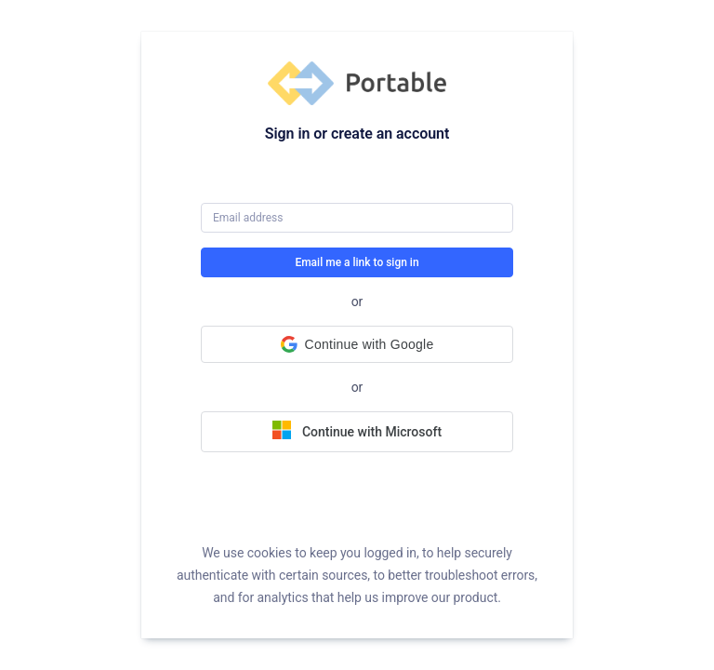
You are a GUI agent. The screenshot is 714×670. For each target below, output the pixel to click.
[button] (357, 344)
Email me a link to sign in (356, 262)
